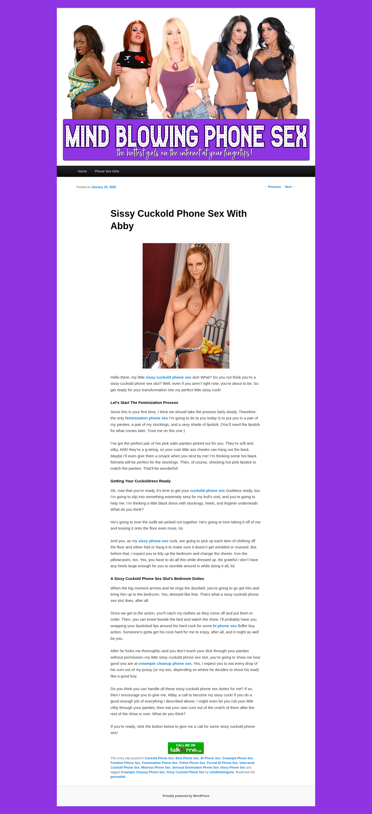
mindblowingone (222, 772)
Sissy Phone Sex (232, 767)
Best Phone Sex (187, 758)
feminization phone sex (146, 418)
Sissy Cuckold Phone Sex (186, 772)
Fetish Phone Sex (192, 763)
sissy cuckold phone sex (168, 377)
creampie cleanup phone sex (164, 663)
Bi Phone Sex (211, 758)
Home (82, 171)
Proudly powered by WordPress (185, 796)
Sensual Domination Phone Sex (195, 767)
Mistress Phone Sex (156, 767)
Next (290, 187)
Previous (272, 187)
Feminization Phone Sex (159, 763)
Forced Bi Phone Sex (222, 763)
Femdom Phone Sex (125, 763)
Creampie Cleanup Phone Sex (143, 772)
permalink (118, 777)
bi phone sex (225, 626)
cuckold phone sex (207, 490)
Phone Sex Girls (107, 171)
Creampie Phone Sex (237, 758)
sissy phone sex (153, 541)
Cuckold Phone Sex (159, 758)
